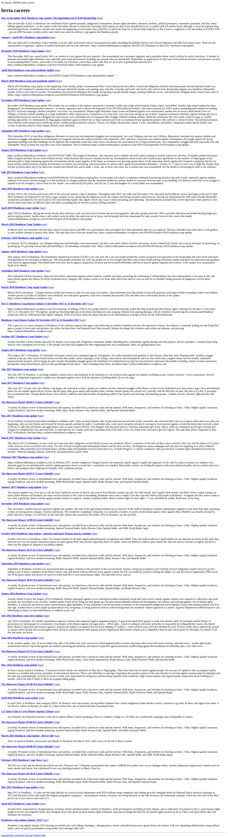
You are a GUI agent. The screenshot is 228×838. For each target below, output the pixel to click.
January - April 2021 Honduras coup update (25, 37)
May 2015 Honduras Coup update (19, 787)
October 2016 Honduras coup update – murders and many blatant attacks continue (46, 533)
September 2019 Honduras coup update (22, 131)
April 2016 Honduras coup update (19, 697)
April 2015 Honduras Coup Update (20, 803)
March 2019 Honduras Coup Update (21, 224)
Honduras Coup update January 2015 (21, 820)
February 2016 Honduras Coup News (21, 760)
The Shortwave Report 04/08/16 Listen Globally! (27, 746)
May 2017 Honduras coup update (19, 415)
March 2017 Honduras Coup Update (21, 438)
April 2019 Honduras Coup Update (20, 208)
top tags (29, 835)
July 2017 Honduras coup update (19, 369)
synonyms (19, 835)
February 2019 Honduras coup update (22, 238)
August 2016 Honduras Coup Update (21, 593)
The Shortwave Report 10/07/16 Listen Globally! (27, 580)
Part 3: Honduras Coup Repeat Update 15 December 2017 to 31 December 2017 (44, 303)
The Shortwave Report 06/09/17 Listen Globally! (27, 402)
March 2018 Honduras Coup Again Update (24, 287)
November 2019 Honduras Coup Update (23, 100)
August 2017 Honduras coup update (20, 350)
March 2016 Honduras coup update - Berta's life (27, 735)
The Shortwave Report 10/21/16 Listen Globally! (27, 550)
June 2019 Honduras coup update (19, 188)
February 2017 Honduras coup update (22, 457)
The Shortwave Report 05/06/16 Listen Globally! (27, 722)
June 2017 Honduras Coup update (19, 383)
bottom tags (40, 835)
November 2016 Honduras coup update (22, 503)
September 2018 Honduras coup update (22, 270)
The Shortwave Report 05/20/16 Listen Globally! (27, 684)
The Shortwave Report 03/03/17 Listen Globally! (27, 473)
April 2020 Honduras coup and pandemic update (27, 70)
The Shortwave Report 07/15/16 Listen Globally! (27, 651)
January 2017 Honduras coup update (21, 487)
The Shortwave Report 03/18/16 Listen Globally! (27, 773)
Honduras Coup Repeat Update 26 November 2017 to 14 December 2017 (40, 320)
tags (100, 18)
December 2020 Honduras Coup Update (22, 51)
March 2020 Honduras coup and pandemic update (28, 81)
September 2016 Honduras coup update (22, 563)
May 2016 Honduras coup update (19, 665)
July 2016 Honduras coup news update (22, 615)
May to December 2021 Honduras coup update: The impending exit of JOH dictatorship (48, 18)
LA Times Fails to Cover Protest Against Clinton (27, 711)
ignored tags (7, 835)
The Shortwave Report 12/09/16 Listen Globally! (27, 520)
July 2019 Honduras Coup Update (19, 172)
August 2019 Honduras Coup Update (21, 150)
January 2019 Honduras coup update (21, 251)
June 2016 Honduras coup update (19, 637)
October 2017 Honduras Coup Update (21, 336)
